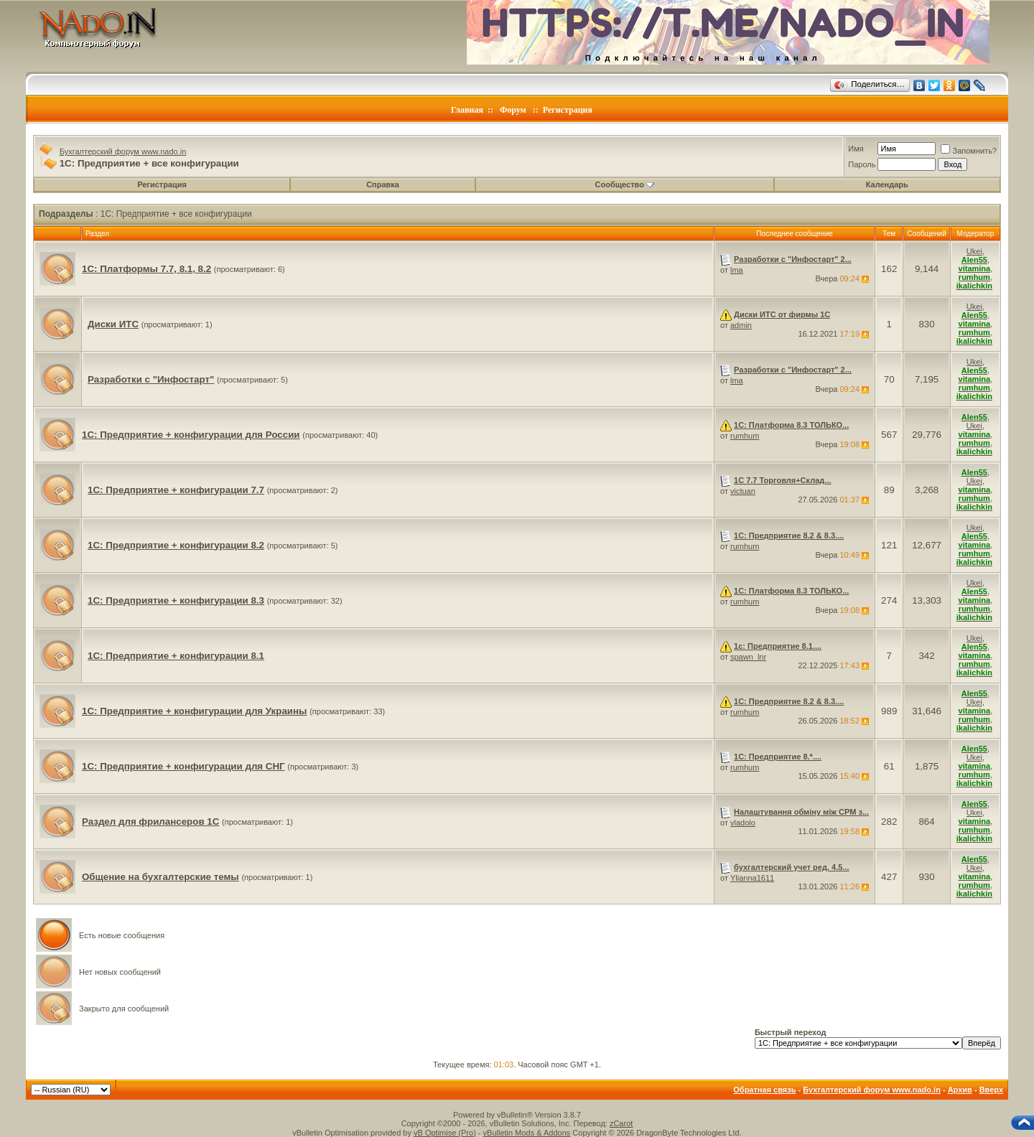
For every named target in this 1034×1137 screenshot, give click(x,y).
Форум (513, 110)
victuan (742, 491)
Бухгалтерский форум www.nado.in (123, 151)
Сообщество (624, 184)
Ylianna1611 (752, 878)
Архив (960, 1089)
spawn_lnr (748, 656)
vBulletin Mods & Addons (527, 1132)
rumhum (744, 435)
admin (741, 325)
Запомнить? (969, 150)
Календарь (887, 184)
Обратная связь (764, 1089)
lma (736, 270)
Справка (382, 184)
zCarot (621, 1123)
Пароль (861, 164)
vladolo (742, 822)
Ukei (974, 251)
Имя (855, 148)
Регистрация (567, 110)
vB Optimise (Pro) (445, 1132)
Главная (467, 110)
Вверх (991, 1089)
